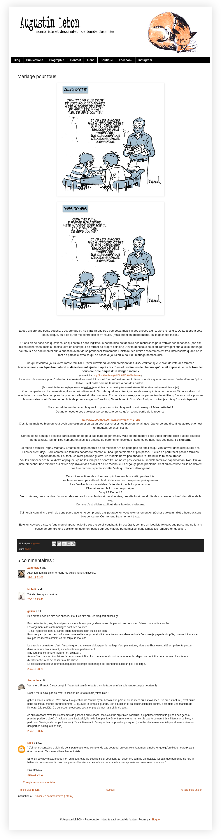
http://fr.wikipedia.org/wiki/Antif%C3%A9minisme (117, 375)
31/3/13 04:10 (35, 774)
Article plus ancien (191, 789)
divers (28, 549)
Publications (34, 60)
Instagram (145, 60)
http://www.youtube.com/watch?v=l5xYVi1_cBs (110, 419)
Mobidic (32, 589)
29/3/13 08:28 (35, 668)
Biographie (56, 60)
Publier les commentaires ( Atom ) (53, 796)
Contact (75, 60)
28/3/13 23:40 (35, 599)
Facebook (125, 60)
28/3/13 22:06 (35, 577)
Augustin (33, 680)
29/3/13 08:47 (35, 731)
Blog (17, 60)
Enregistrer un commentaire (39, 782)
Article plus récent (29, 789)
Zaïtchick (33, 567)
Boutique (106, 60)
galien (31, 611)
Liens (90, 60)
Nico (30, 742)
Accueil (110, 789)
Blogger (155, 819)
